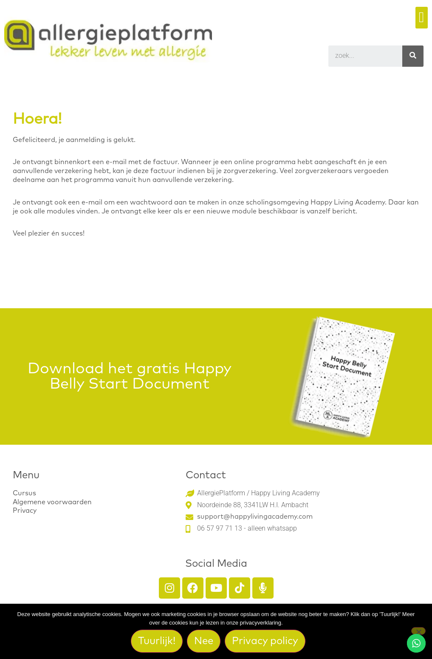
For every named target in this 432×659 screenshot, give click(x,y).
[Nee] (418, 631)
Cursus (24, 493)
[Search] (413, 56)
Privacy (25, 510)
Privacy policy (265, 641)
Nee (203, 641)
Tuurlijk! (156, 641)
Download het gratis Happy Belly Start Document (130, 376)
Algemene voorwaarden (52, 502)
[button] (421, 17)
